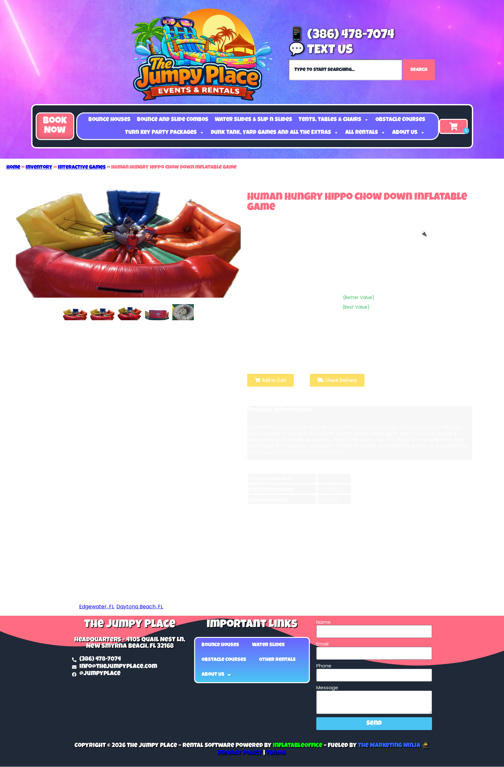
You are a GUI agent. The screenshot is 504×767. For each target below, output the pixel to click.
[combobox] (345, 69)
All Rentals (365, 132)
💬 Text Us (321, 50)
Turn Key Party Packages (164, 132)
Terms (275, 753)
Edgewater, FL (96, 606)
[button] (55, 126)
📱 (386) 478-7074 (341, 35)
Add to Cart (270, 380)
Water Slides (268, 645)
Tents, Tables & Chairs (334, 119)
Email (322, 644)
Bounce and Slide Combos (172, 120)
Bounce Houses (109, 120)
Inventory (39, 167)
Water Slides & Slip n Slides (253, 120)
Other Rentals (277, 660)
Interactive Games (82, 167)
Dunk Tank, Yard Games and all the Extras (275, 132)
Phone (323, 666)
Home (13, 167)
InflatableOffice (297, 746)
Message (327, 688)
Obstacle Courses (400, 120)
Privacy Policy (240, 753)
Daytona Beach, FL (139, 606)
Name (323, 622)
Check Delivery (337, 380)
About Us (408, 132)
